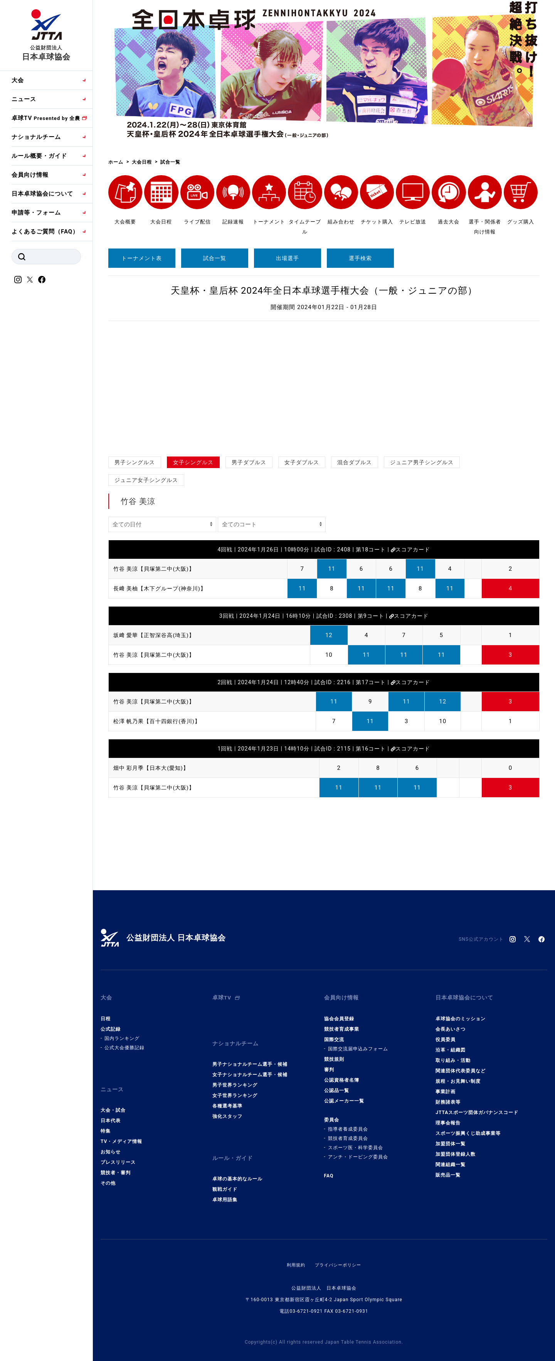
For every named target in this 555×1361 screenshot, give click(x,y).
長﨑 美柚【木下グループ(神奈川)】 (162, 588)
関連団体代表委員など (461, 1065)
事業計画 (446, 1086)
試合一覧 (214, 258)
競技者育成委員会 (348, 1133)
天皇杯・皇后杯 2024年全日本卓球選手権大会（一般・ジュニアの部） (324, 290)
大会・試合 (113, 1099)
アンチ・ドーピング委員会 (358, 1151)
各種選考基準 (227, 1095)
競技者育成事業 (341, 1023)
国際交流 (334, 1034)
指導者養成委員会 (348, 1123)
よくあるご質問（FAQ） (45, 231)
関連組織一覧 (451, 1159)
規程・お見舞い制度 (458, 1076)
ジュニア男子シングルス (422, 462)
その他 (108, 1172)
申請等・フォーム (36, 212)
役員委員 (446, 1034)
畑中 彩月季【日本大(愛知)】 (153, 767)
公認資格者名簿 (341, 1074)
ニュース (24, 99)
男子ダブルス (249, 462)
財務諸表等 (448, 1096)
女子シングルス (193, 462)
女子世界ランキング (234, 1085)
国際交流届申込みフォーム (358, 1043)
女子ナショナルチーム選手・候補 (250, 1064)
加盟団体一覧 (451, 1138)
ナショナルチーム (36, 137)
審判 (329, 1064)
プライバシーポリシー (339, 1249)
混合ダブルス (354, 462)
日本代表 (111, 1110)
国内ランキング (122, 1033)
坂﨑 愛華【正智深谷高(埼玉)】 (156, 635)
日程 (106, 1013)
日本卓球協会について (42, 193)
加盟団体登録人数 (456, 1148)
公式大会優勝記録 (124, 1042)
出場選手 (287, 258)
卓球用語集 (224, 1184)
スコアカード (410, 549)
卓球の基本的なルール (237, 1163)
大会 (18, 80)
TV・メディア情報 (121, 1131)
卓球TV (46, 118)
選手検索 (360, 258)
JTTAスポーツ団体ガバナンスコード (477, 1107)
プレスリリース (118, 1152)
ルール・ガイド (234, 1145)
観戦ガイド (224, 1174)
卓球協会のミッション (461, 1013)
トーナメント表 (141, 258)
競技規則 (334, 1054)
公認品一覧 (336, 1085)
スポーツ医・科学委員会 (355, 1142)
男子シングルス (134, 462)
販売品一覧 (448, 1169)
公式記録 (111, 1023)
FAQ (329, 1170)
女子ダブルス (301, 462)
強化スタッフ (227, 1106)
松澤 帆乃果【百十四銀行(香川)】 (159, 721)
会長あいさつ (451, 1023)
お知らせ (111, 1141)
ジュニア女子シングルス (146, 480)
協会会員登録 (339, 1013)
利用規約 (294, 1249)
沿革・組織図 (451, 1044)
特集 (106, 1120)
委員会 (331, 1114)
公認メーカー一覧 (344, 1095)
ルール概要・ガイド (39, 155)
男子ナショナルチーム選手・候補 (250, 1054)
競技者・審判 (116, 1162)
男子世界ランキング (234, 1074)
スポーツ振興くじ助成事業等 (468, 1128)
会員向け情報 (30, 174)
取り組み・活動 (453, 1055)
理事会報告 (448, 1117)
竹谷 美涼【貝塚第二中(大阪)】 (156, 568)
